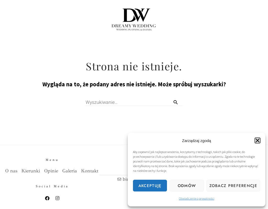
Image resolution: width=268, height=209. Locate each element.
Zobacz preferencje (233, 186)
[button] (257, 140)
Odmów (187, 186)
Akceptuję (150, 186)
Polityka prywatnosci (24, 202)
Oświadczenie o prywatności (196, 198)
